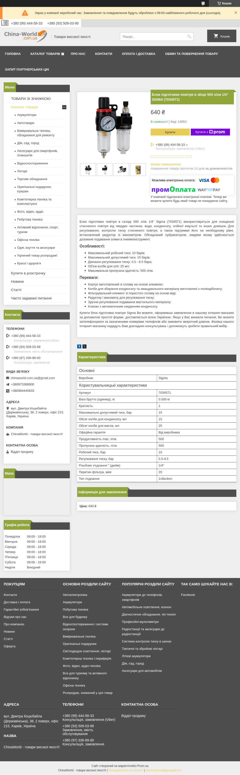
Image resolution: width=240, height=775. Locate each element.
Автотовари (25, 123)
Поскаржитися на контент (125, 770)
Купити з (210, 132)
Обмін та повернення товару (191, 54)
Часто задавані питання (31, 298)
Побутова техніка (29, 219)
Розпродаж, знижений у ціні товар (87, 693)
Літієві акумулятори (136, 656)
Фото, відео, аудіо (30, 211)
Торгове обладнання (32, 179)
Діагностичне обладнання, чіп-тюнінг (149, 614)
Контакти (103, 54)
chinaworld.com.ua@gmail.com (33, 378)
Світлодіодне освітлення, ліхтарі (86, 651)
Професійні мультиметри (140, 622)
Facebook (188, 595)
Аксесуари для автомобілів (142, 671)
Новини (17, 281)
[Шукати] (189, 36)
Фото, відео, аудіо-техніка (81, 666)
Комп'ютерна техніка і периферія (87, 658)
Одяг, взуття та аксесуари (36, 247)
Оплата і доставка (138, 54)
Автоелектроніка (75, 595)
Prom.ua (142, 766)
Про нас (78, 54)
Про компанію (14, 624)
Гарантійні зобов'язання (21, 609)
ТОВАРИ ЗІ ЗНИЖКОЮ (31, 99)
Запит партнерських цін (27, 69)
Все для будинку (75, 617)
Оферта (9, 646)
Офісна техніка (28, 240)
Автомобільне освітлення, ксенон (146, 607)
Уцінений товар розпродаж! (37, 255)
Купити (170, 132)
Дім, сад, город (28, 143)
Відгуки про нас (15, 617)
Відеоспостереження (32, 163)
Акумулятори (26, 115)
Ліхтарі (22, 171)
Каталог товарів (45, 54)
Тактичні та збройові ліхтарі (142, 649)
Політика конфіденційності (164, 770)
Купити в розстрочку (28, 273)
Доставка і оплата (17, 602)
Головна (13, 54)
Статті (16, 290)
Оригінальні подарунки (79, 644)
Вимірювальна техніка (79, 636)
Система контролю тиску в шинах (146, 641)
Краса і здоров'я (29, 263)
